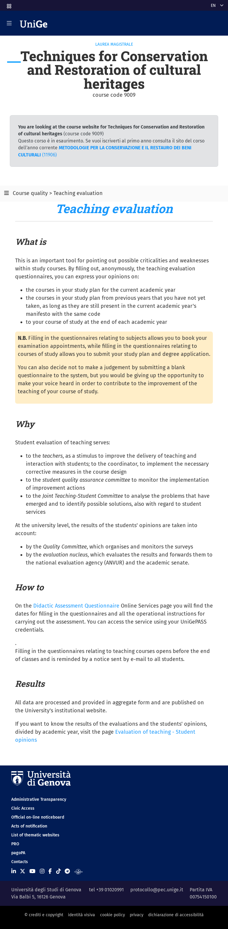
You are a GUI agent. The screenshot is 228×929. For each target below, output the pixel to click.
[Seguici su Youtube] (32, 871)
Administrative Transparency (38, 799)
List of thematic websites (35, 835)
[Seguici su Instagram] (42, 871)
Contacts (19, 861)
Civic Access (22, 808)
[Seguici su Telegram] (67, 871)
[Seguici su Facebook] (50, 871)
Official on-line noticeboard (37, 817)
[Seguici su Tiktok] (58, 871)
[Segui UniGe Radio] (78, 871)
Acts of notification (29, 826)
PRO (15, 843)
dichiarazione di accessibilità (176, 914)
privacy (136, 914)
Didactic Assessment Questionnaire (76, 606)
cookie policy (112, 914)
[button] (8, 4)
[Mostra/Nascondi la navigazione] (9, 23)
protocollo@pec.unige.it (156, 889)
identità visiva (81, 914)
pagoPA (18, 852)
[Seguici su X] (22, 871)
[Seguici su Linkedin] (13, 871)
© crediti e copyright (43, 914)
